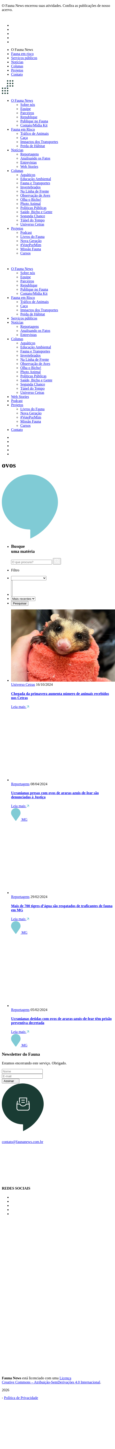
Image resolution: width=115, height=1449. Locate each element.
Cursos (25, 253)
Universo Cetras (32, 224)
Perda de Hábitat (32, 146)
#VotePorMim (30, 245)
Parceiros (27, 113)
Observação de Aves (35, 195)
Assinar (11, 1081)
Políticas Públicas (33, 208)
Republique (28, 117)
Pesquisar (20, 603)
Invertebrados (30, 187)
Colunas (17, 66)
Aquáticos (27, 175)
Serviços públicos (24, 58)
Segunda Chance (32, 216)
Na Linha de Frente (34, 191)
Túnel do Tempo (32, 220)
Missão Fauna (30, 249)
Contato (17, 74)
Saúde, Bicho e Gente (36, 212)
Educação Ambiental (35, 179)
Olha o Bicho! (30, 199)
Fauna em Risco (23, 129)
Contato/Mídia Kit (34, 125)
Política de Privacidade (21, 1398)
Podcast (26, 232)
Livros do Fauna (32, 237)
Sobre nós (27, 105)
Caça (24, 138)
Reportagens (29, 154)
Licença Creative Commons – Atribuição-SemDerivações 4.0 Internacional (51, 1380)
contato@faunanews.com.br (22, 1142)
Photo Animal (30, 204)
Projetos (17, 70)
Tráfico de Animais (34, 133)
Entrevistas (28, 162)
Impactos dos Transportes (39, 142)
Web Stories (29, 166)
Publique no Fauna (34, 121)
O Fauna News (22, 50)
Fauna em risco (22, 54)
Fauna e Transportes (35, 183)
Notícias (17, 62)
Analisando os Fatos (35, 158)
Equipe (25, 109)
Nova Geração (31, 241)
